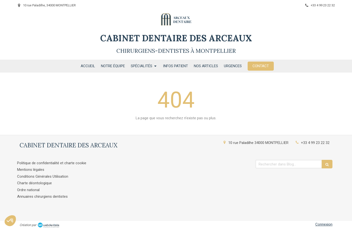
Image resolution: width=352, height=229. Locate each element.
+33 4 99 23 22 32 (315, 143)
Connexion (323, 224)
